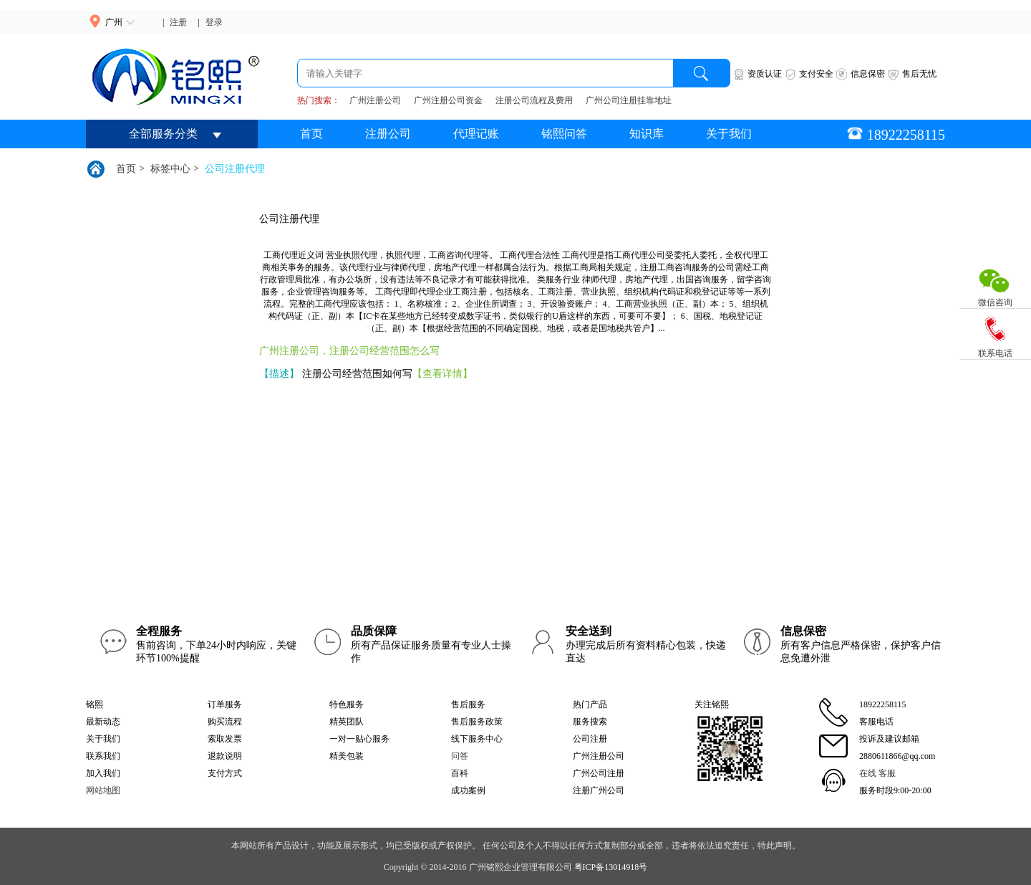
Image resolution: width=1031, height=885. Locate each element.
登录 (214, 22)
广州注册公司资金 (448, 100)
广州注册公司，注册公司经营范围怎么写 (349, 350)
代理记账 (476, 134)
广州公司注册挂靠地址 (629, 100)
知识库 (646, 134)
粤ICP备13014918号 (611, 867)
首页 (311, 134)
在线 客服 (877, 773)
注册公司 (388, 134)
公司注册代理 (235, 168)
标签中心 (170, 168)
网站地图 (103, 790)
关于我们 (729, 134)
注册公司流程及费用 (534, 100)
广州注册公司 (375, 100)
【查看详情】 (442, 373)
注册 (178, 22)
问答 (459, 756)
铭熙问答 (564, 134)
